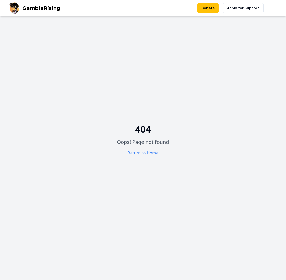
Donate (208, 8)
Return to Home (143, 153)
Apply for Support (243, 8)
